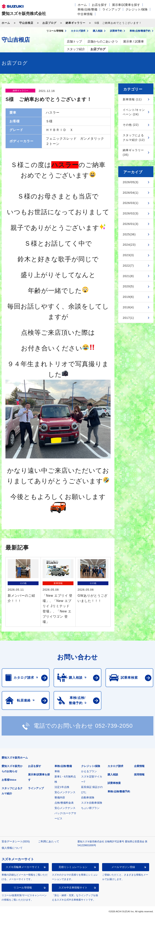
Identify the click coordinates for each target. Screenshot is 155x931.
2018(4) (128, 307)
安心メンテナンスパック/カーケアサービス (65, 813)
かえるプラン (89, 771)
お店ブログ (49, 22)
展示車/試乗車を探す (126, 4)
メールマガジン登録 (123, 867)
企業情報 (139, 766)
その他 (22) (131, 124)
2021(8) (128, 276)
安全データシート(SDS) (16, 841)
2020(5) (128, 286)
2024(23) (129, 244)
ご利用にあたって (48, 841)
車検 (57, 771)
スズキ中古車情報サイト (73, 887)
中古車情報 (85, 14)
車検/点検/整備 (87, 9)
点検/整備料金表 (64, 802)
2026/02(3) (130, 213)
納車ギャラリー (75, 22)
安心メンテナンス (64, 792)
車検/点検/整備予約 (119, 791)
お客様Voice (9, 779)
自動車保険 (87, 797)
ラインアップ (111, 9)
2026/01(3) (130, 223)
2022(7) (128, 265)
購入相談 (113, 774)
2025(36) (129, 234)
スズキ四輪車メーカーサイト (23, 867)
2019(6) (128, 296)
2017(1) (128, 317)
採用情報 (139, 774)
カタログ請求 (115, 766)
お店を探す (99, 4)
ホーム (82, 4)
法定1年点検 (61, 787)
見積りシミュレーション (73, 867)
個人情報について (12, 847)
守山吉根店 (26, 22)
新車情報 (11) (132, 99)
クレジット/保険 (137, 9)
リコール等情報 (23, 887)
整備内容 (59, 797)
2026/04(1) (130, 192)
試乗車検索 (114, 782)
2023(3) (128, 255)
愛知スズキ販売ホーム (15, 757)
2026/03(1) (130, 203)
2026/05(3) (130, 182)
